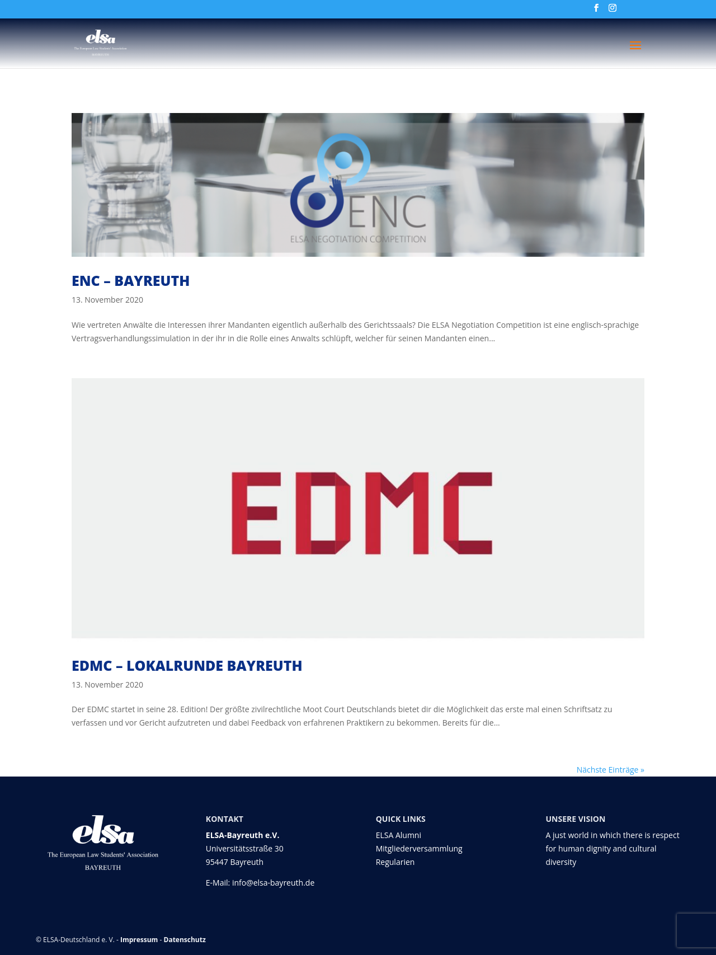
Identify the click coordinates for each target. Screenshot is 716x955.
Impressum (139, 939)
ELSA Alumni (398, 835)
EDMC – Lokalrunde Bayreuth (187, 665)
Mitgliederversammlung (419, 848)
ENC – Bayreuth (131, 280)
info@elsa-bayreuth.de (273, 882)
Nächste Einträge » (610, 769)
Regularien (395, 862)
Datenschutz (185, 939)
